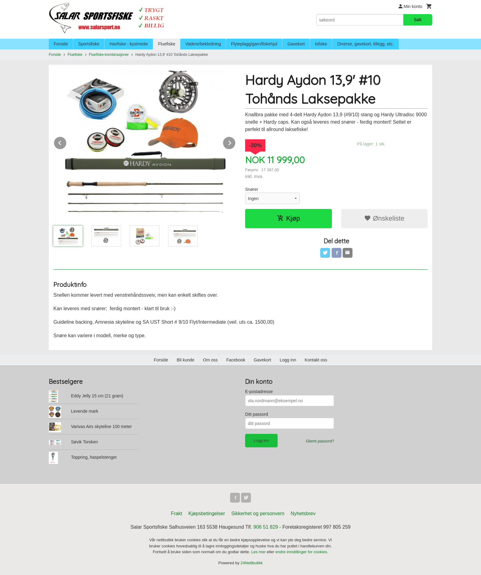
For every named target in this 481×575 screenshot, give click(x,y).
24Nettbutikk (251, 563)
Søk (417, 19)
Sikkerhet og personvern (257, 513)
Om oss (210, 359)
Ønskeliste (384, 218)
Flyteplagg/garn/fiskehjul (254, 43)
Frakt (176, 513)
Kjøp (288, 218)
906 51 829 (265, 527)
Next (235, 142)
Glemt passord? (320, 441)
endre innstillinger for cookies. (301, 552)
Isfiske (321, 43)
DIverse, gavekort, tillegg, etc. (365, 43)
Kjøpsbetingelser (206, 513)
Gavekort (296, 43)
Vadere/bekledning (203, 43)
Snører (251, 189)
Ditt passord (256, 414)
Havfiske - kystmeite (129, 43)
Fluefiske (166, 43)
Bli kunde (185, 359)
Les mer (259, 552)
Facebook (235, 359)
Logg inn (288, 359)
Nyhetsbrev (303, 513)
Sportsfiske (88, 43)
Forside (61, 43)
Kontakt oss (316, 359)
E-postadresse (259, 391)
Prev (66, 142)
